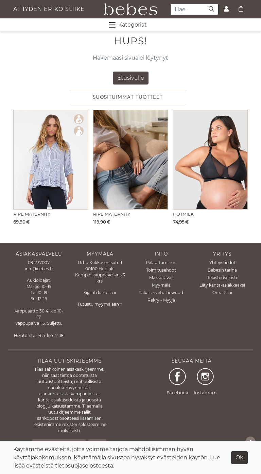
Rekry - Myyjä (161, 300)
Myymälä (161, 285)
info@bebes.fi (39, 268)
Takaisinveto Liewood (161, 292)
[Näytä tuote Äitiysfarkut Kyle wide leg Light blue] (130, 160)
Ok (239, 457)
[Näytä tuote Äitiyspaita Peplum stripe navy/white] (50, 160)
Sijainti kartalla (100, 292)
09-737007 (39, 262)
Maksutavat (161, 277)
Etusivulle (130, 78)
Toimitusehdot (161, 270)
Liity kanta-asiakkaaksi (222, 285)
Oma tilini (222, 292)
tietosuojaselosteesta (84, 465)
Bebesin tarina (222, 270)
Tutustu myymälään (99, 304)
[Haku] (212, 9)
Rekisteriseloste (222, 277)
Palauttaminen (161, 262)
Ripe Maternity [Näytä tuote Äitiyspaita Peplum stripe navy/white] (31, 214)
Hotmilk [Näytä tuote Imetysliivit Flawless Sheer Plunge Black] (183, 214)
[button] (241, 161)
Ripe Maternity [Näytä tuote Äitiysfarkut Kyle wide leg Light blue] (111, 214)
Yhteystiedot (222, 262)
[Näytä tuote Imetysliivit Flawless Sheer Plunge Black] (210, 160)
